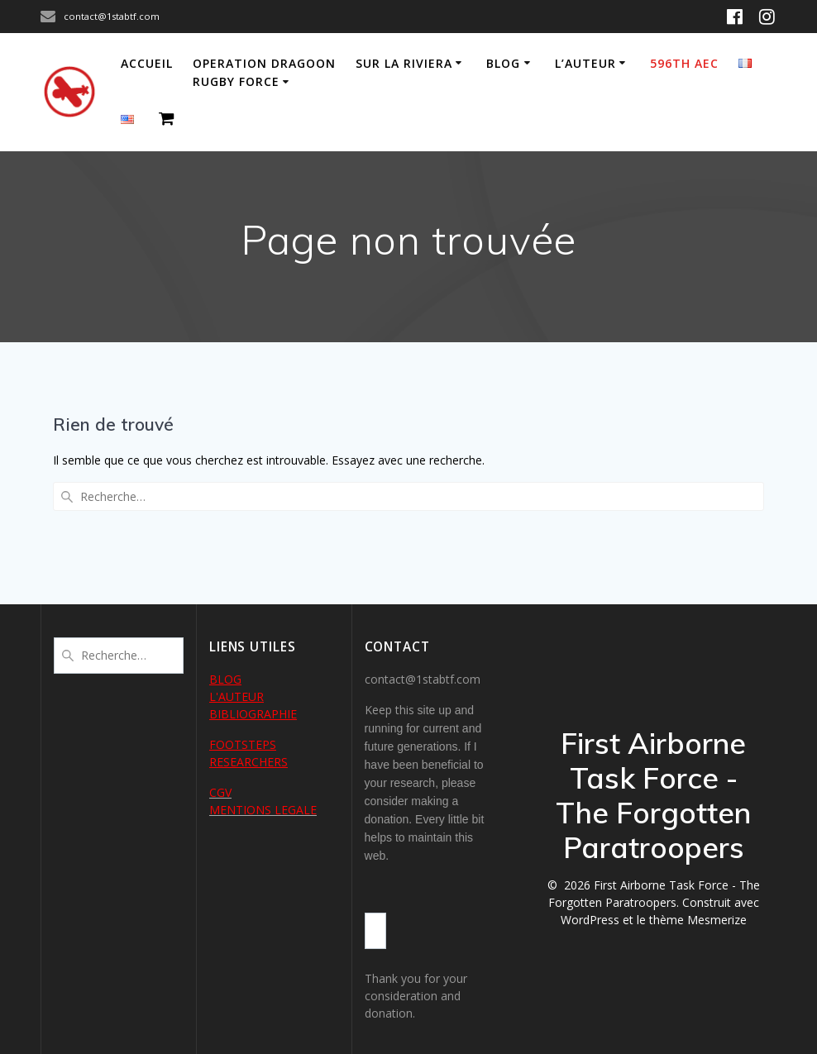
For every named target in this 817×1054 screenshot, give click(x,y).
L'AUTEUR (236, 696)
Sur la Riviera (404, 63)
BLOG (225, 679)
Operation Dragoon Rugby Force (264, 72)
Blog (503, 63)
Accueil (147, 63)
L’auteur (585, 63)
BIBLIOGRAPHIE (253, 714)
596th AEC (684, 63)
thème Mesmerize (698, 920)
